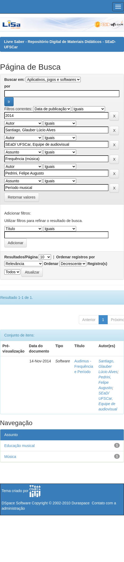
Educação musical (19, 446)
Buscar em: (14, 79)
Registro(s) (97, 264)
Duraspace (81, 503)
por (7, 86)
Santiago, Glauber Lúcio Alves (107, 366)
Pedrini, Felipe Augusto (105, 382)
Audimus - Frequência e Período (83, 366)
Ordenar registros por (75, 257)
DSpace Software (16, 503)
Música (10, 456)
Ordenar (51, 264)
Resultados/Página (21, 257)
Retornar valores (22, 197)
